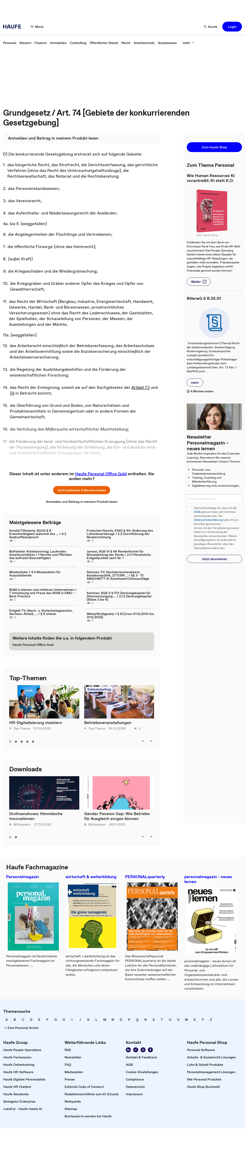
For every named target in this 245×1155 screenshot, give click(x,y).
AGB (197, 512)
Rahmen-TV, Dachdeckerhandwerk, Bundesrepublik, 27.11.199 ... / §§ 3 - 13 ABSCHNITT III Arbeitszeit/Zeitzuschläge (118, 575)
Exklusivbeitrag (99, 689)
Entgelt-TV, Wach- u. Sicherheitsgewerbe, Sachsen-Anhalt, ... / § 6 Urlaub (41, 612)
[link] (9, 42)
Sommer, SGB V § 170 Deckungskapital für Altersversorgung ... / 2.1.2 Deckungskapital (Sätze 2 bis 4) (119, 596)
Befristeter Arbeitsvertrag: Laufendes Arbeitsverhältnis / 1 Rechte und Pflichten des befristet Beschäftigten (40, 554)
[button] (37, 26)
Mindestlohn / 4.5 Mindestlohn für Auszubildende (34, 573)
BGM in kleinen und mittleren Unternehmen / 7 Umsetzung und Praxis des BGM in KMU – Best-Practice (43, 593)
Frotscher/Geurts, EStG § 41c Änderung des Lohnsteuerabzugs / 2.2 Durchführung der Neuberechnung (120, 534)
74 (12, 393)
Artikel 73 (140, 387)
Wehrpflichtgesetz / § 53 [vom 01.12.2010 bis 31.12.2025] (120, 615)
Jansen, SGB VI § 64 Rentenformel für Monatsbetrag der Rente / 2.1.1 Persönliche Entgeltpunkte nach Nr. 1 (119, 554)
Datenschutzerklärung (208, 520)
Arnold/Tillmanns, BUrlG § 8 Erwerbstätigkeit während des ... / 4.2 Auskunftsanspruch (37, 534)
